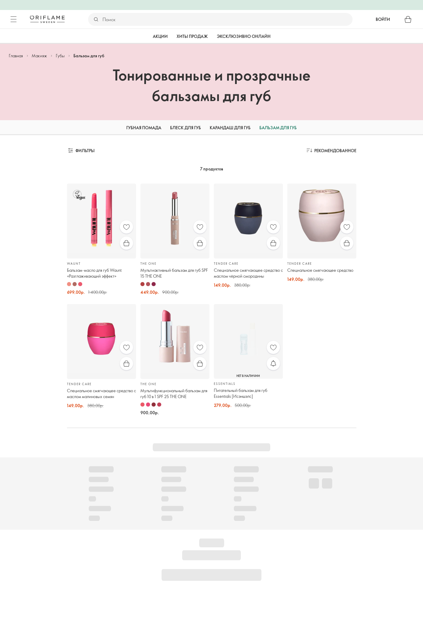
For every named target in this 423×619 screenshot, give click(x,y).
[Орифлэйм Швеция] (47, 19)
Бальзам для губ (88, 55)
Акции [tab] (160, 36)
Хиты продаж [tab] (192, 36)
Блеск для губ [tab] (185, 127)
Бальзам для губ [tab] (278, 127)
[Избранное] (126, 227)
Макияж (39, 55)
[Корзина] (408, 19)
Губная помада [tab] (143, 127)
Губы (60, 55)
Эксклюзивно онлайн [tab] (244, 36)
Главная (16, 55)
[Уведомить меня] (273, 363)
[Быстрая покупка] (126, 243)
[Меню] (13, 19)
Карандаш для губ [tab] (230, 127)
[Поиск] (227, 19)
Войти (383, 19)
